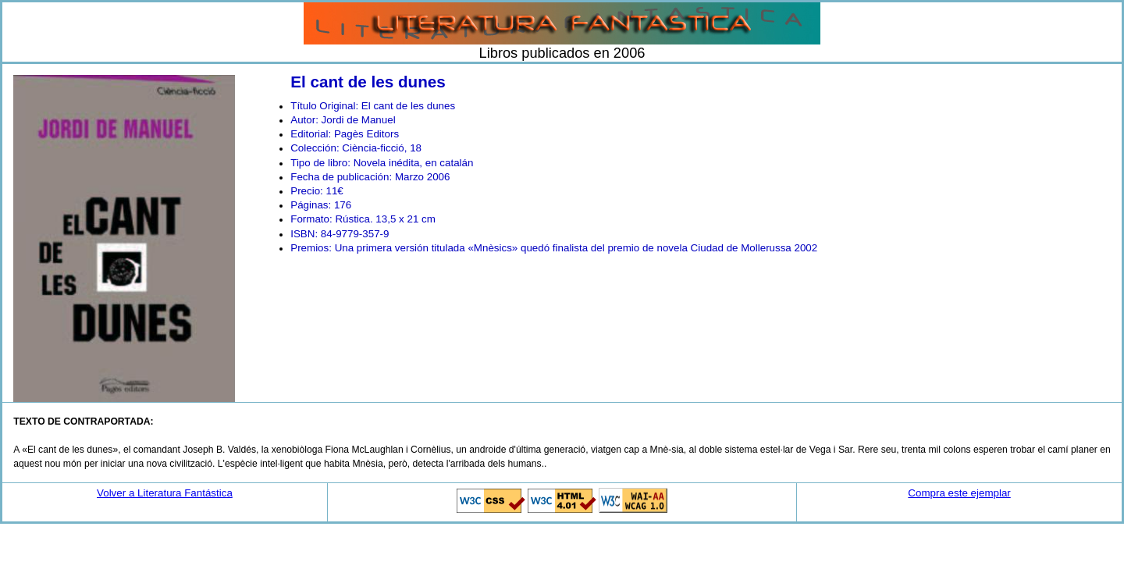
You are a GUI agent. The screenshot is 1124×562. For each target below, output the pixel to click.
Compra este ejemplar (959, 493)
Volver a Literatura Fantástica (165, 493)
